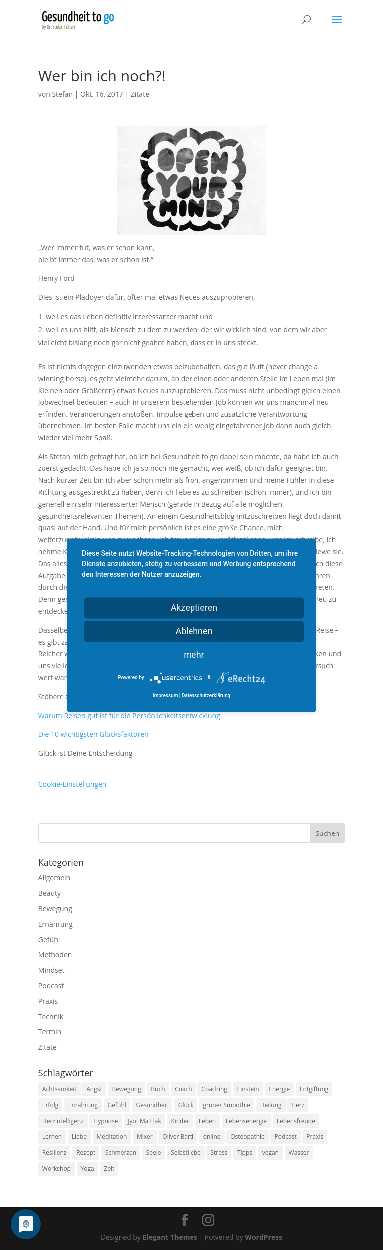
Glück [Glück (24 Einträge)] (185, 1105)
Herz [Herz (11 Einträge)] (297, 1105)
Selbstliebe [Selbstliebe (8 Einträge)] (186, 1152)
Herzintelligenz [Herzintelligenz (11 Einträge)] (63, 1121)
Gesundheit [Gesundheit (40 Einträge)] (152, 1105)
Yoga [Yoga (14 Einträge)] (87, 1168)
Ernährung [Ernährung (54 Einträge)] (83, 1105)
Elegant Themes (170, 1237)
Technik (50, 1016)
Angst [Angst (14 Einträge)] (94, 1089)
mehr (194, 654)
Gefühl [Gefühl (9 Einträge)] (117, 1105)
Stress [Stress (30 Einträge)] (218, 1152)
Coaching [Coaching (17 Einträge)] (214, 1089)
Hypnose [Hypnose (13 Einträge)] (105, 1121)
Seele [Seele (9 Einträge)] (153, 1152)
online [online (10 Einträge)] (212, 1136)
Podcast (51, 985)
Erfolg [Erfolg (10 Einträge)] (50, 1105)
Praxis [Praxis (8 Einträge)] (314, 1136)
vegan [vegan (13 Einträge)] (270, 1152)
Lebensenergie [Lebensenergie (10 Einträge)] (246, 1121)
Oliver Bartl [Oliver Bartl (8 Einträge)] (177, 1136)
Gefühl (49, 939)
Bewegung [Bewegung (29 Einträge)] (126, 1089)
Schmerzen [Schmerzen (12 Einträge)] (120, 1152)
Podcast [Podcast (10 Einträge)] (285, 1136)
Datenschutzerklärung (206, 695)
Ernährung (55, 924)
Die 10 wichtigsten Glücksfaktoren (93, 734)
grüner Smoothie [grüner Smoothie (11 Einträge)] (226, 1105)
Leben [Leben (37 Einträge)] (207, 1121)
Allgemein (54, 877)
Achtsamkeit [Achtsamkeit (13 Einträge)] (59, 1089)
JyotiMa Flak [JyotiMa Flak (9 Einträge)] (144, 1121)
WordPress (263, 1237)
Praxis (48, 1001)
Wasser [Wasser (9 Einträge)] (299, 1152)
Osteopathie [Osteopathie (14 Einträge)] (247, 1136)
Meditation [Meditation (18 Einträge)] (112, 1136)
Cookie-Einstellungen (72, 784)
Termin (49, 1031)
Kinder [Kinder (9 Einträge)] (180, 1121)
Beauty (49, 893)
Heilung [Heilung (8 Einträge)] (271, 1105)
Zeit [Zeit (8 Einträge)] (109, 1168)
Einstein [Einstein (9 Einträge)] (248, 1089)
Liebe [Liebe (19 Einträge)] (79, 1136)
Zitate (140, 94)
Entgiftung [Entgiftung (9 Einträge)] (314, 1089)
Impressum (165, 695)
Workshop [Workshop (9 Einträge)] (56, 1168)
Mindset (51, 970)
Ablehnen (193, 631)
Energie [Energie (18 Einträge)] (279, 1089)
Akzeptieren (194, 607)
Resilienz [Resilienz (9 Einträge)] (54, 1152)
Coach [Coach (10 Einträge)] (183, 1089)
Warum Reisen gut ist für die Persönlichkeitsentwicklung (129, 715)
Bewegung (55, 908)
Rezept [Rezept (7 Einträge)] (85, 1152)
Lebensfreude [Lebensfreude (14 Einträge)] (296, 1121)
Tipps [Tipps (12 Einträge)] (244, 1152)
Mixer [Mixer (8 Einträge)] (145, 1136)
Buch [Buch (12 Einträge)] (158, 1089)
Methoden (55, 954)
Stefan (62, 94)
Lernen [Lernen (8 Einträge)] (52, 1136)
